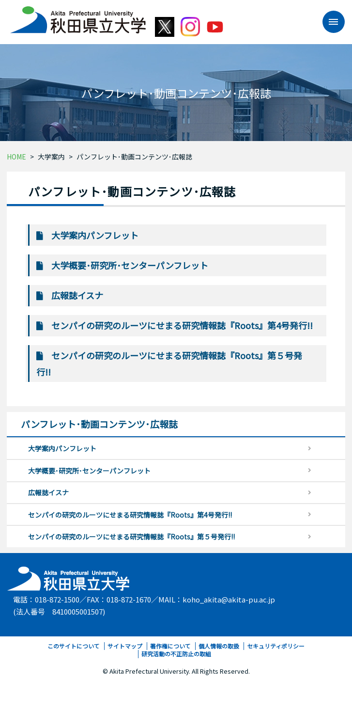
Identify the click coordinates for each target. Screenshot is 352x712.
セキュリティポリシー (276, 646)
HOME (16, 156)
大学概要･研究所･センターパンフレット (129, 265)
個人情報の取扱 (219, 646)
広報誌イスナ (77, 295)
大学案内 (51, 156)
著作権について (170, 646)
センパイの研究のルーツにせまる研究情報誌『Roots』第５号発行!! (131, 536)
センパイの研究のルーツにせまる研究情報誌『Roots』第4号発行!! (182, 325)
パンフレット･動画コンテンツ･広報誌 (134, 156)
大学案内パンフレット (94, 235)
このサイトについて (73, 646)
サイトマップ (124, 646)
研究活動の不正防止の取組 (176, 653)
